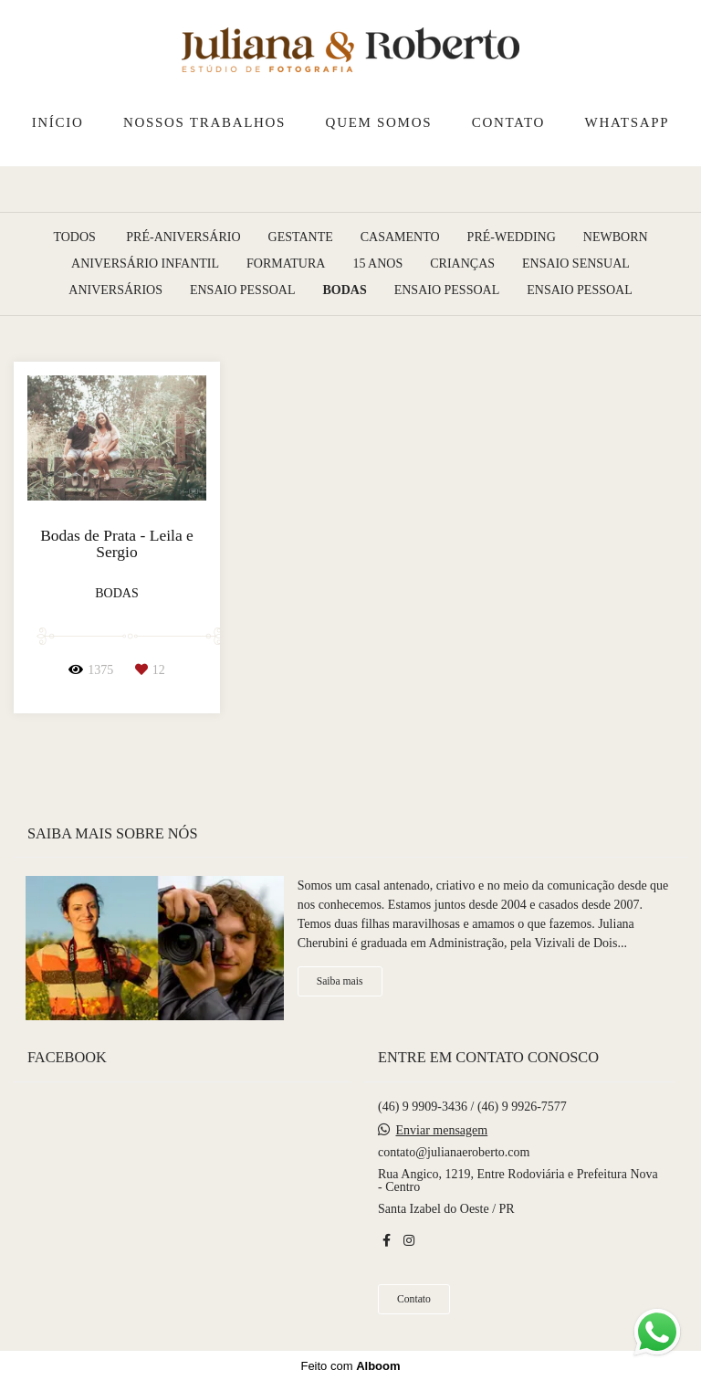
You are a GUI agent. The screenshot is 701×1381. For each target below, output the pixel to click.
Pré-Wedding (511, 237)
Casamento (400, 237)
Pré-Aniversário (183, 237)
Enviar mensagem (442, 1130)
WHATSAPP (627, 122)
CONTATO (508, 122)
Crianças (462, 264)
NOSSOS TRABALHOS (204, 122)
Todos (74, 237)
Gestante (300, 237)
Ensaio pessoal (447, 290)
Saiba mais (340, 981)
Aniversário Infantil (145, 264)
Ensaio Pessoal (243, 290)
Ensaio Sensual (576, 264)
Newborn (615, 237)
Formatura (285, 264)
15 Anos (377, 264)
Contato (414, 1299)
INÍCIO (58, 122)
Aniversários (115, 290)
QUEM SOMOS (379, 122)
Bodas (344, 290)
